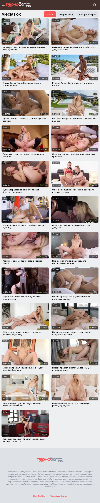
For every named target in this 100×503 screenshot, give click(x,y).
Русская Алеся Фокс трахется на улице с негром (73, 84)
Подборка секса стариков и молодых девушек (71, 226)
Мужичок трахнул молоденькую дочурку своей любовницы (23, 369)
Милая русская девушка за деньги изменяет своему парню (25, 48)
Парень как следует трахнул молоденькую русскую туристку (24, 440)
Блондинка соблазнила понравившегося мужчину (23, 226)
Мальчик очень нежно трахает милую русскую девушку (71, 404)
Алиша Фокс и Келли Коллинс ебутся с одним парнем (22, 84)
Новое (50, 14)
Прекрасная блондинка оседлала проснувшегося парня (69, 262)
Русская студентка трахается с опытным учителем (23, 155)
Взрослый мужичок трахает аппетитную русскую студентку (23, 333)
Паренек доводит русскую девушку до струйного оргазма (71, 333)
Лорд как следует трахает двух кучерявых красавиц (73, 155)
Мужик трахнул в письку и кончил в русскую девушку (25, 119)
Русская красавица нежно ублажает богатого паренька (21, 190)
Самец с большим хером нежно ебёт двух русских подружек (73, 190)
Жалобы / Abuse (58, 496)
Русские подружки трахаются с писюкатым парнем (74, 119)
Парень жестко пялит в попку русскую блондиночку (22, 297)
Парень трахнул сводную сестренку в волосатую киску (71, 297)
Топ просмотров (87, 14)
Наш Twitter (39, 496)
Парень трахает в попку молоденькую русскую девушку (71, 369)
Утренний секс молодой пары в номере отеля (22, 262)
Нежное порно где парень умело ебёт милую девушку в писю (74, 48)
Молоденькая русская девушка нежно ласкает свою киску (22, 404)
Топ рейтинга (66, 14)
